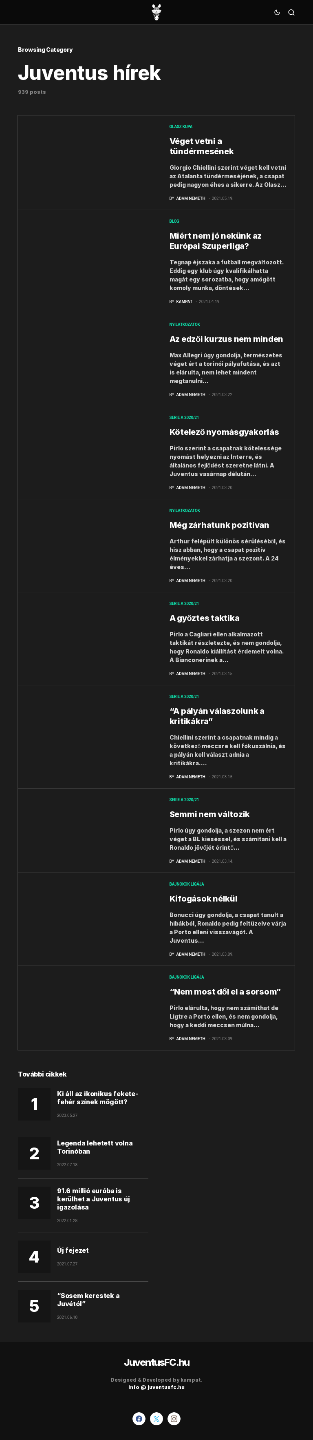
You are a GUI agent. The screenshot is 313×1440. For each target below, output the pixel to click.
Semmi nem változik (210, 814)
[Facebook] (138, 1419)
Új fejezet (73, 1251)
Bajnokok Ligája (187, 884)
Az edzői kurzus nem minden (227, 339)
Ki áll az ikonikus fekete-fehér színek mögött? (97, 1098)
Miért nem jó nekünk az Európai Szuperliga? (216, 241)
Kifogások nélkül (204, 899)
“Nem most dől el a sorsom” (225, 992)
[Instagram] (174, 1419)
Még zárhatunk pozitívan (219, 525)
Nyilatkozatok (185, 324)
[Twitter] (156, 1419)
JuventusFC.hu (157, 1362)
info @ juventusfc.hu (156, 1387)
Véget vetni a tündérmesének (202, 146)
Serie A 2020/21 (184, 417)
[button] (277, 12)
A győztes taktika (205, 618)
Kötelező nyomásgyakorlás (224, 432)
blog (174, 221)
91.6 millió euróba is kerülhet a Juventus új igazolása (93, 1199)
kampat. (192, 1380)
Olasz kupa (181, 126)
